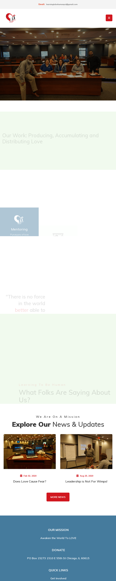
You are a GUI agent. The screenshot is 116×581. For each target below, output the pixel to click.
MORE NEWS (58, 443)
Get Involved (58, 524)
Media (58, 547)
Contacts (58, 530)
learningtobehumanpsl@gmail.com (61, 4)
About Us (58, 541)
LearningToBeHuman (56, 569)
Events (58, 536)
